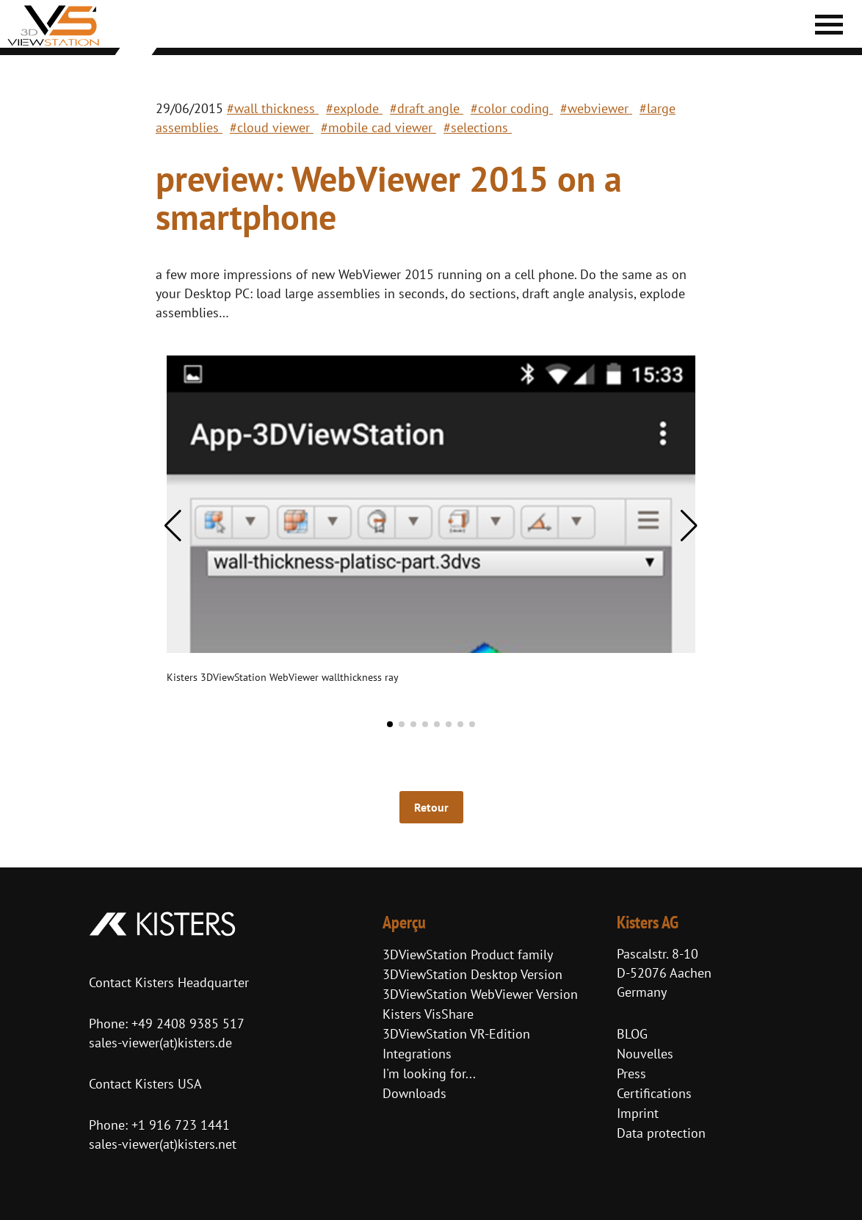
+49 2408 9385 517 (186, 1023)
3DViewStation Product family (468, 954)
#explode (354, 108)
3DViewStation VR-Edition (456, 1033)
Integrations (417, 1053)
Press (631, 1073)
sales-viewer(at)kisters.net (162, 1144)
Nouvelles (645, 1053)
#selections (477, 127)
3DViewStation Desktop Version (472, 974)
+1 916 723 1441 (180, 1124)
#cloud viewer (272, 127)
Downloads (414, 1093)
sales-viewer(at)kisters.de (160, 1042)
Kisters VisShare (428, 1014)
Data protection (661, 1133)
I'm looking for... (429, 1073)
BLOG (632, 1033)
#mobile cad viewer (378, 127)
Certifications (654, 1093)
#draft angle (426, 108)
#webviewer (596, 108)
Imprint (638, 1113)
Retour (431, 807)
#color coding (512, 108)
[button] (173, 526)
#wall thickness (273, 108)
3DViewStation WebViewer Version (480, 994)
